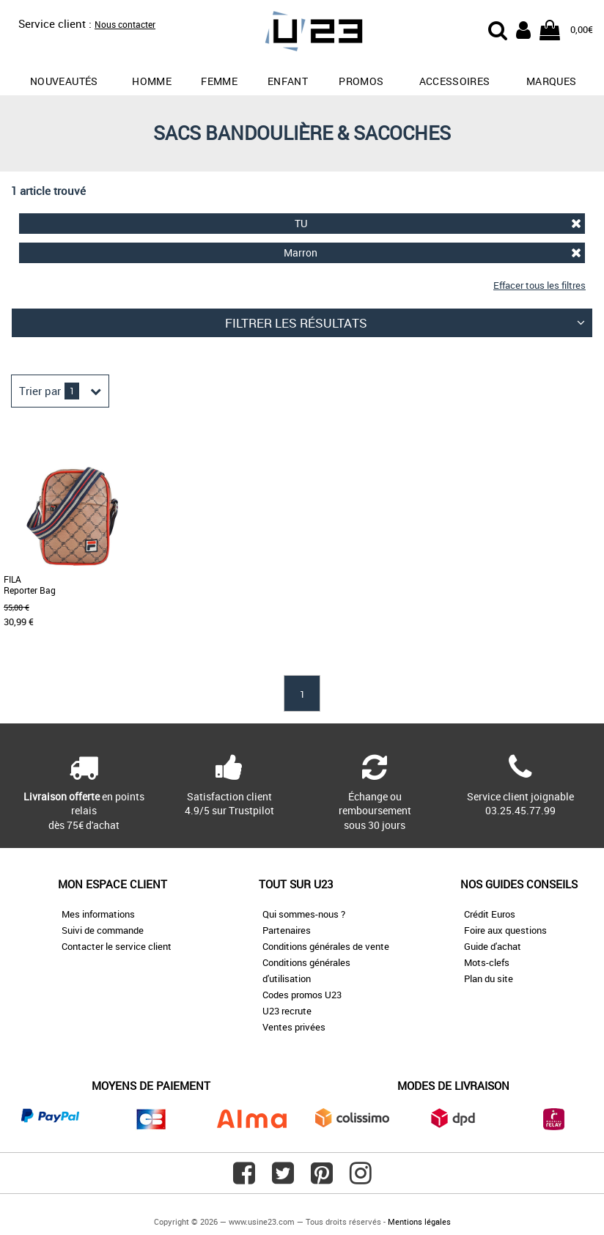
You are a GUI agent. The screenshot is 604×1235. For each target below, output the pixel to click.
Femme (219, 81)
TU (438, 223)
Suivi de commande (103, 930)
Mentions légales (419, 1221)
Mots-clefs (486, 962)
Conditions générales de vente (325, 946)
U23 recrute (287, 1010)
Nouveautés (64, 81)
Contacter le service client (117, 946)
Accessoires (454, 81)
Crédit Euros (489, 914)
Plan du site (488, 978)
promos (361, 81)
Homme (152, 81)
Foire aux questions (505, 930)
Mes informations (98, 914)
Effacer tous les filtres (539, 285)
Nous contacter (125, 24)
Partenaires (286, 930)
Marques (551, 81)
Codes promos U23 (302, 994)
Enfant (288, 81)
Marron (432, 252)
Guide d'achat (492, 946)
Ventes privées (293, 1026)
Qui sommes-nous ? (303, 914)
